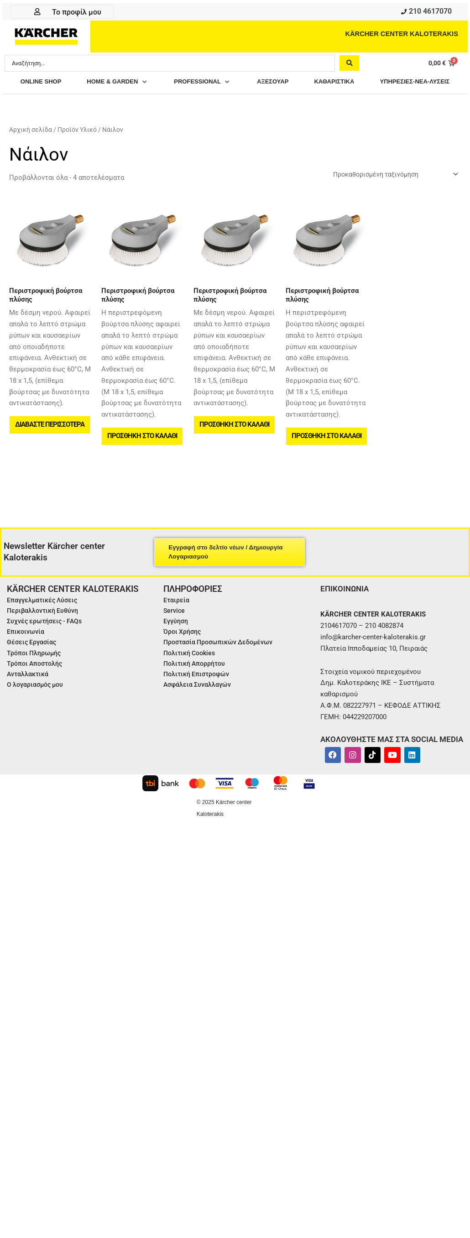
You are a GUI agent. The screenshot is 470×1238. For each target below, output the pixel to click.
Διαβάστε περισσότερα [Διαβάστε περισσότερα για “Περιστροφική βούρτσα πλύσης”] (50, 445)
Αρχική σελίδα (30, 147)
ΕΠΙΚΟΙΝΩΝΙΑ (345, 611)
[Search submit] (349, 64)
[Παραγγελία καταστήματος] (389, 192)
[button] (159, 84)
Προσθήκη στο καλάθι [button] (143, 456)
